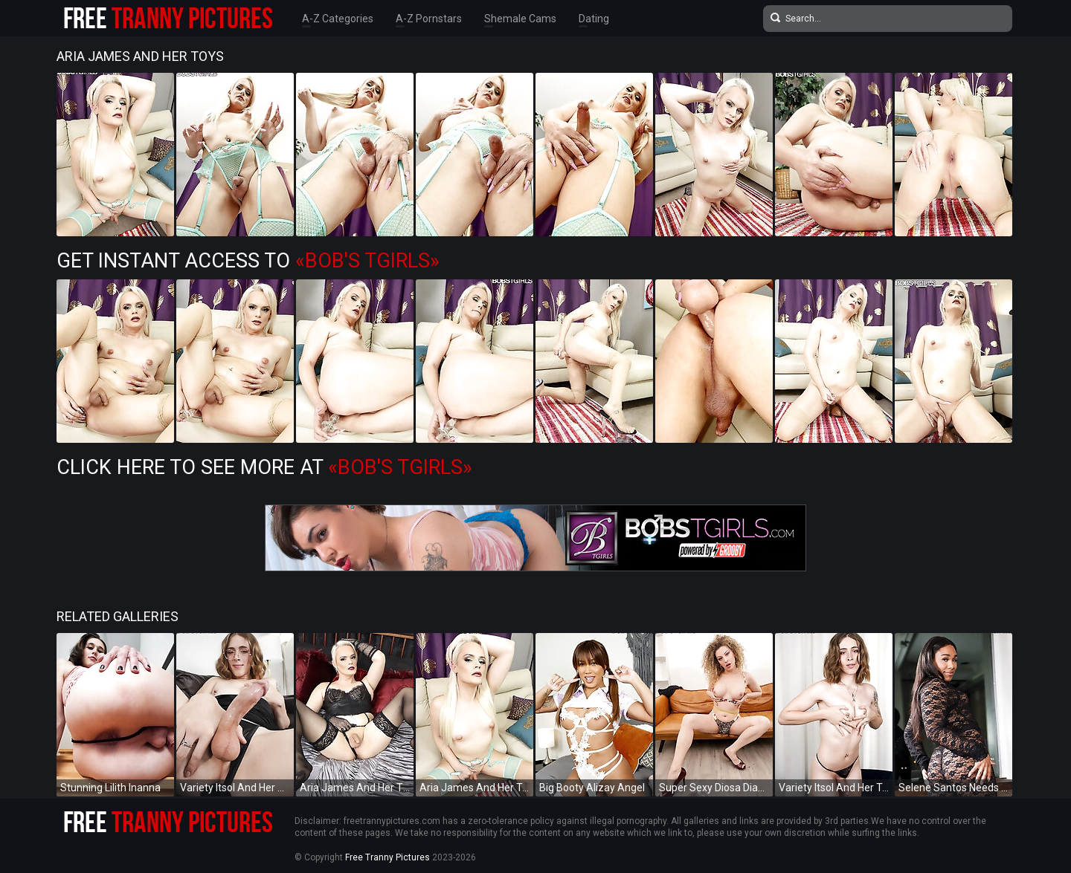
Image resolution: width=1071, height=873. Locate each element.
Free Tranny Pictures (387, 857)
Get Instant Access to (248, 261)
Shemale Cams (520, 19)
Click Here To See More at (264, 467)
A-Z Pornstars (429, 19)
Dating (594, 19)
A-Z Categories (337, 19)
